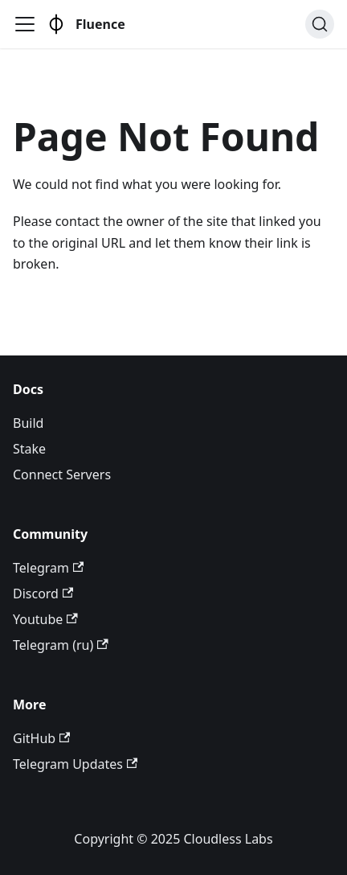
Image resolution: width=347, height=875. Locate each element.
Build (28, 423)
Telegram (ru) (60, 645)
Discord (43, 593)
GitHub (41, 738)
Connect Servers (62, 474)
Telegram (48, 568)
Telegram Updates (75, 764)
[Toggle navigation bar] (25, 24)
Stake (29, 449)
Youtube (45, 619)
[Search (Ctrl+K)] (319, 24)
